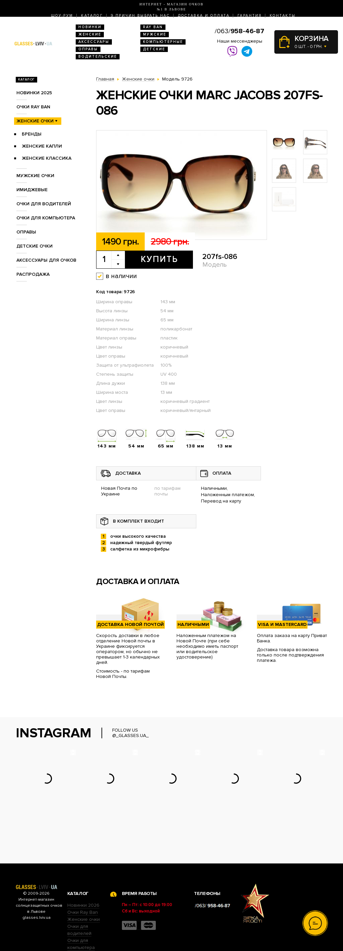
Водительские (97, 56)
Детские (154, 49)
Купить (159, 259)
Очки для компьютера (45, 218)
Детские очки (34, 246)
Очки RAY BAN (33, 107)
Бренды (32, 134)
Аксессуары (93, 42)
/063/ (239, 31)
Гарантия (249, 15)
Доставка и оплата (203, 15)
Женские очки (35, 121)
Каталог (92, 15)
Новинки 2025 (34, 93)
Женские (89, 34)
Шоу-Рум (62, 15)
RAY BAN (153, 27)
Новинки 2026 (83, 863)
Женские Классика (46, 158)
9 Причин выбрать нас (140, 15)
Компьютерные (163, 42)
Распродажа (33, 274)
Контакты (282, 15)
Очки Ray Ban (82, 871)
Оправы (88, 49)
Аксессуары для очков (46, 260)
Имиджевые (32, 190)
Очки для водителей (43, 204)
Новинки (89, 27)
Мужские (154, 34)
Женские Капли (42, 146)
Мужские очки (35, 175)
